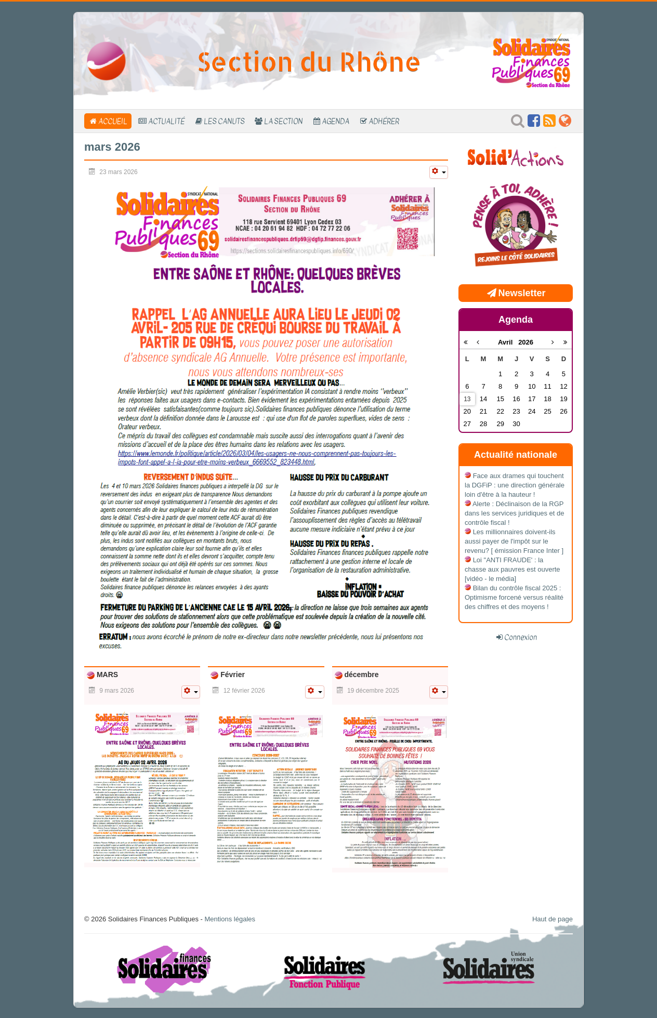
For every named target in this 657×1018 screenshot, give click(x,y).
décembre (361, 674)
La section (283, 121)
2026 (525, 342)
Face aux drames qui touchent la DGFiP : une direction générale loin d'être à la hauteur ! (514, 485)
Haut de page (552, 919)
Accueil (112, 121)
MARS (106, 674)
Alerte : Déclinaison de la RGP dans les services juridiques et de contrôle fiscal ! (514, 513)
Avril (508, 342)
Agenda (335, 121)
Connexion (520, 637)
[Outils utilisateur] (438, 172)
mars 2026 (112, 146)
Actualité (166, 121)
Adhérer (384, 121)
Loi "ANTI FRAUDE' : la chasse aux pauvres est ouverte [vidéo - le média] (512, 569)
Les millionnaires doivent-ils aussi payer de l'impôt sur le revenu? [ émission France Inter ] (514, 541)
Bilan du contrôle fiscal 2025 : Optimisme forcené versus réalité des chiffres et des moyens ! (514, 597)
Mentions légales (229, 919)
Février (231, 674)
